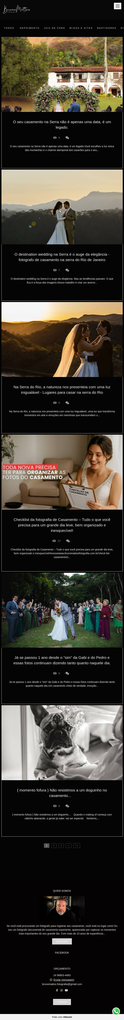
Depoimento (30, 28)
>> (76, 845)
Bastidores (106, 28)
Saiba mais (62, 941)
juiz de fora (54, 28)
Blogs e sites (81, 28)
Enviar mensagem (64, 980)
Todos (9, 28)
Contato (62, 1002)
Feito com (62, 1017)
